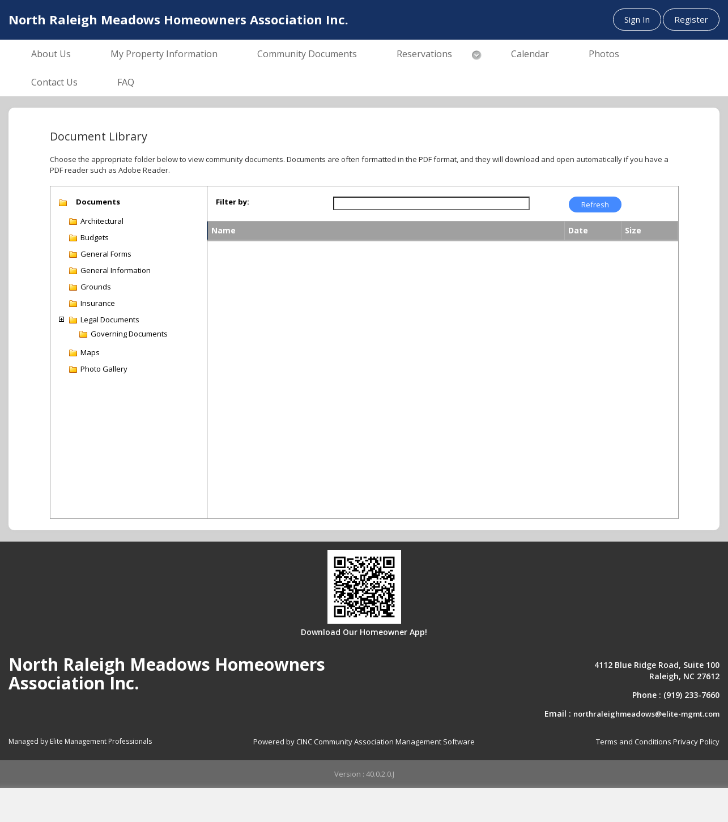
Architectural (102, 221)
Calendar (530, 54)
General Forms (105, 254)
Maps (90, 352)
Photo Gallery (103, 369)
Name (223, 230)
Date (578, 230)
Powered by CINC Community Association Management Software (364, 741)
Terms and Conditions (633, 741)
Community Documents (307, 54)
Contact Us (54, 82)
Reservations (424, 54)
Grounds (95, 287)
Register (691, 19)
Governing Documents (129, 334)
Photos (604, 54)
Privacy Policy (696, 741)
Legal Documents (109, 319)
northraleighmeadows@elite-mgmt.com (646, 714)
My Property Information (164, 54)
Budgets (94, 237)
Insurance (97, 303)
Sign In (637, 19)
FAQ (125, 82)
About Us (51, 54)
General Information (115, 270)
